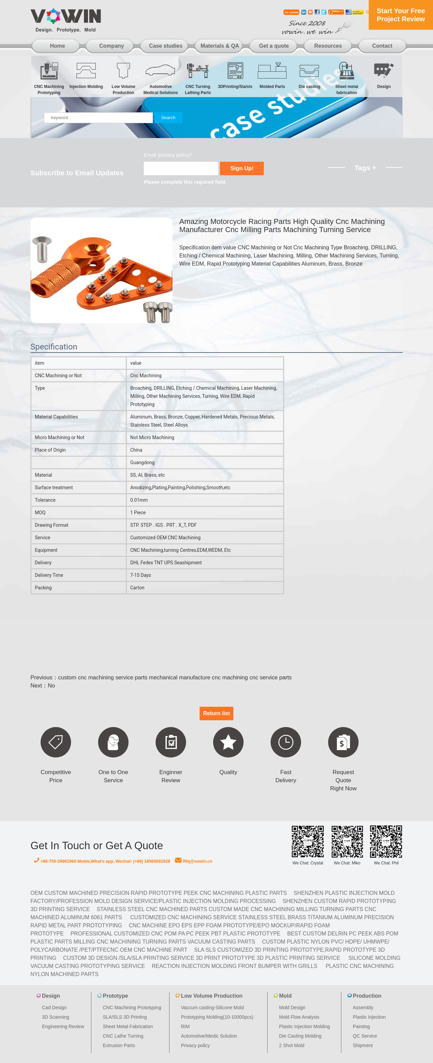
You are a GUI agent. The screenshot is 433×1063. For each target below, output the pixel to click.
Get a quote (274, 46)
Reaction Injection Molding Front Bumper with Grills (235, 966)
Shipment (363, 1045)
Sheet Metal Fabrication (128, 1026)
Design (384, 75)
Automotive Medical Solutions (160, 78)
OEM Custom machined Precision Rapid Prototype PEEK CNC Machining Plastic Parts (158, 893)
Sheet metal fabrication (346, 78)
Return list (216, 713)
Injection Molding (86, 75)
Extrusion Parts (119, 1045)
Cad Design (54, 1007)
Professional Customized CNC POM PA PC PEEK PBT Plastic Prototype (175, 933)
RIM (185, 1026)
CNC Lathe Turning (123, 1036)
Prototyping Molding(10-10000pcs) (217, 1017)
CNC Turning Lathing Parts (197, 78)
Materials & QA (220, 46)
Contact (382, 46)
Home (57, 46)
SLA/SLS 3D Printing (125, 1017)
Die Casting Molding (300, 1036)
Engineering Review (63, 1026)
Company (111, 46)
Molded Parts (272, 75)
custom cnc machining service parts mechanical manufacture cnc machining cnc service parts (175, 677)
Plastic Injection (369, 1017)
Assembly (363, 1007)
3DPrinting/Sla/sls (235, 75)
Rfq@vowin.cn (193, 861)
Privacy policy (195, 1045)
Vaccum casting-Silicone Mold (212, 1007)
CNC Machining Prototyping (49, 78)
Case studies (166, 46)
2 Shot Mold (291, 1045)
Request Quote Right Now (343, 780)
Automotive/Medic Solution (209, 1036)
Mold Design (292, 1007)
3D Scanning (55, 1017)
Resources (328, 46)
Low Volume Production (123, 78)
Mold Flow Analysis (299, 1017)
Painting (361, 1026)
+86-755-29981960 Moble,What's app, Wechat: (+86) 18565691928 (102, 861)
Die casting (309, 75)
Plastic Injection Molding (304, 1026)
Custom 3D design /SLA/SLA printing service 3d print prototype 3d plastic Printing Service (201, 958)
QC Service (365, 1036)
